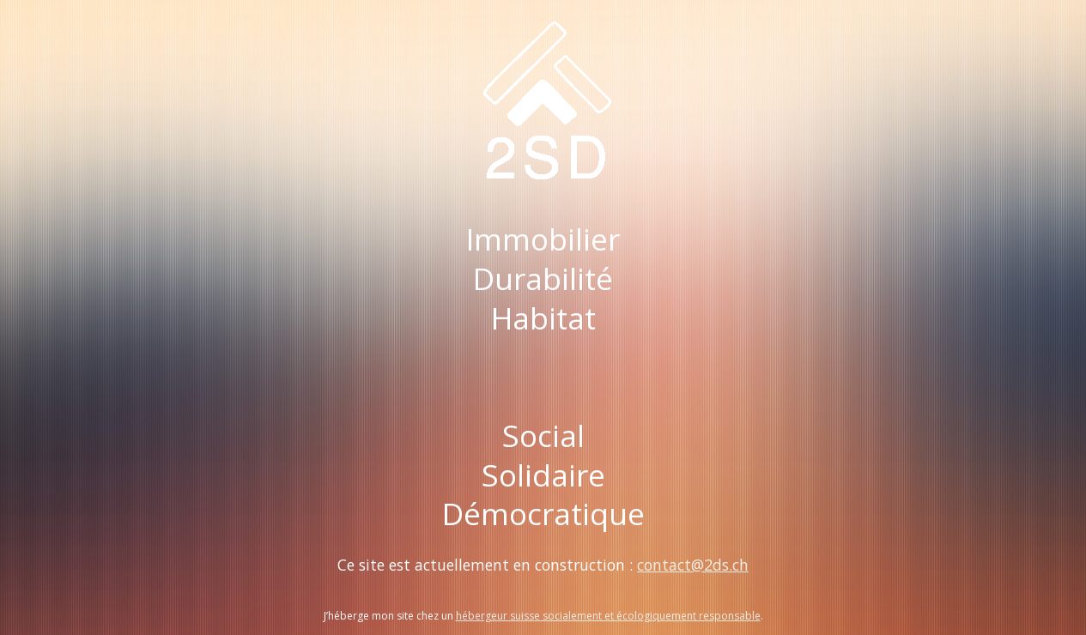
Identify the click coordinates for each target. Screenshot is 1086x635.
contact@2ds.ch (693, 564)
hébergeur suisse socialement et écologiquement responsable (608, 615)
